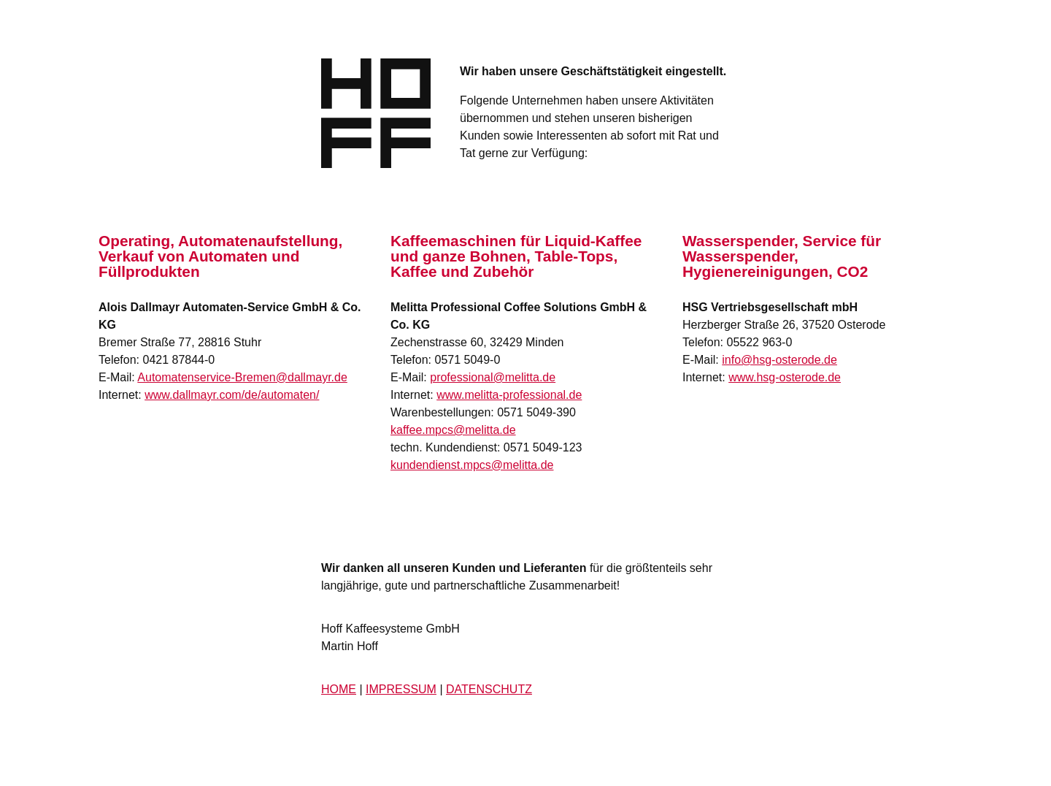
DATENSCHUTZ (489, 689)
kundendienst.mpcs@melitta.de (471, 465)
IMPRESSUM (401, 689)
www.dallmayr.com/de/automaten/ (232, 395)
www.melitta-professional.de (509, 395)
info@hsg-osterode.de (779, 360)
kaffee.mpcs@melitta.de (453, 430)
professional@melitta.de (492, 377)
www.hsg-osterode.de (784, 377)
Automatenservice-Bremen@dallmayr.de (242, 377)
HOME (338, 689)
